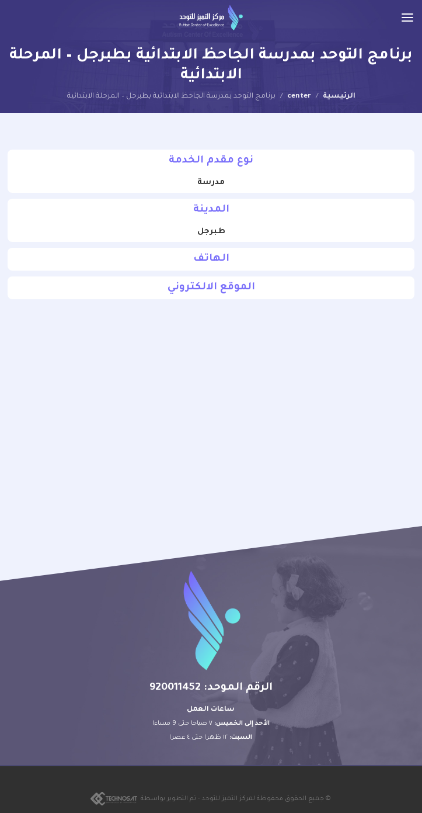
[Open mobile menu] (407, 17)
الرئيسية (339, 96)
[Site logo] (211, 18)
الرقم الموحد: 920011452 (211, 688)
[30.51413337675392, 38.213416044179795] (211, 400)
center (299, 96)
